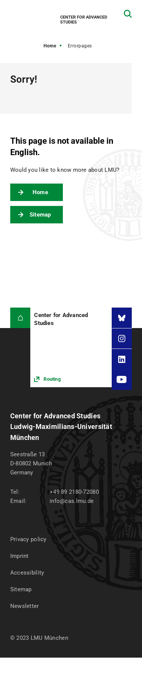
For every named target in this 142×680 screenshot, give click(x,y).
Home (50, 46)
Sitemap (40, 214)
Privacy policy (28, 539)
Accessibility (27, 572)
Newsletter (24, 606)
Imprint (19, 556)
